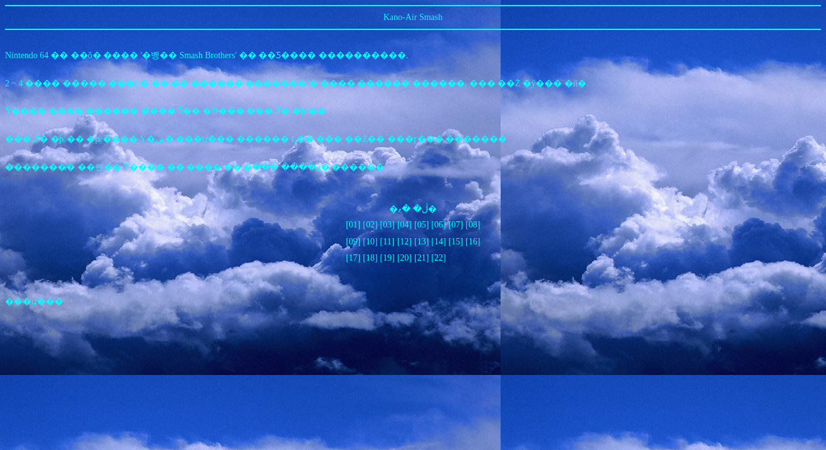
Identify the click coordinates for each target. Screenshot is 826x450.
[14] (438, 241)
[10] (370, 241)
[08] (473, 224)
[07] (456, 224)
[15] (456, 241)
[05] (421, 224)
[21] (421, 257)
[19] (387, 257)
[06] (438, 224)
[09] (353, 241)
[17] (353, 257)
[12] (404, 241)
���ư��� (34, 301)
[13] (421, 241)
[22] (438, 257)
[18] (370, 257)
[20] (404, 257)
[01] (353, 224)
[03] (387, 224)
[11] (387, 241)
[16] (473, 241)
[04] (404, 224)
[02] (370, 224)
